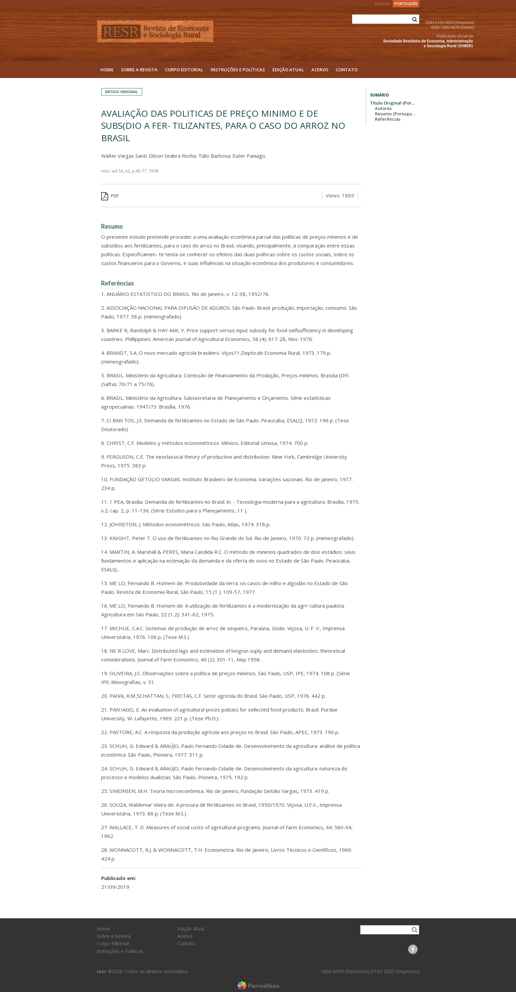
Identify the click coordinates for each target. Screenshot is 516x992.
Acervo (319, 70)
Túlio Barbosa (214, 155)
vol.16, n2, (122, 171)
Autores (383, 108)
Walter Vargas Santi (123, 155)
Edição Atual (288, 70)
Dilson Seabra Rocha (172, 155)
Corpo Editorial (184, 70)
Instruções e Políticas (238, 70)
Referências (387, 119)
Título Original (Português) (393, 103)
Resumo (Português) (395, 113)
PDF (110, 196)
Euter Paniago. (249, 155)
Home (107, 70)
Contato (346, 70)
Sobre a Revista (139, 70)
